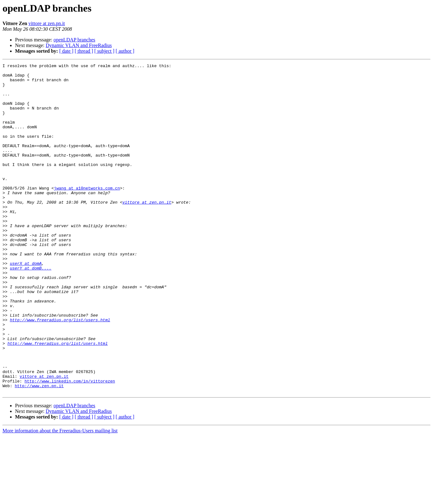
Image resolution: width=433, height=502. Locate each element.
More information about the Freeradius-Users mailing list (60, 496)
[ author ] (125, 51)
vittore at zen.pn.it (47, 23)
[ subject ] (104, 51)
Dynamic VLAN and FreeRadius (79, 45)
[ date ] (66, 51)
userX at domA (25, 304)
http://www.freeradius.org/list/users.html (60, 371)
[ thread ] (84, 51)
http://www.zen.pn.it (39, 450)
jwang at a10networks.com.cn (87, 213)
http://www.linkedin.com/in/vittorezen (69, 445)
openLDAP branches (74, 39)
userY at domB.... (30, 309)
